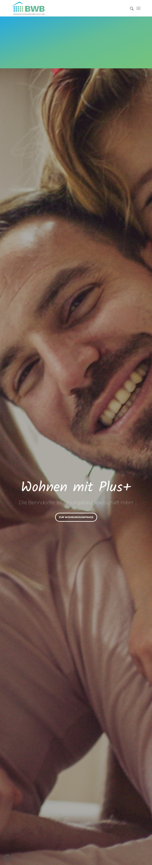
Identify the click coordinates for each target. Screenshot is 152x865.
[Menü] (138, 8)
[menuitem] (130, 8)
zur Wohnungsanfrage (76, 517)
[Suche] (130, 8)
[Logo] (63, 8)
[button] (7, 858)
